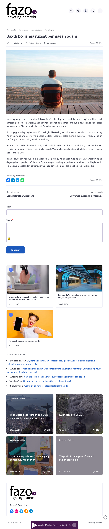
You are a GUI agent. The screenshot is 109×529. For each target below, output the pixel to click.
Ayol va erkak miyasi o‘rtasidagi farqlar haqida (46, 385)
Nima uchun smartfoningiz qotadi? (25, 341)
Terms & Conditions (19, 505)
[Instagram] (16, 511)
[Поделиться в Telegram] (13, 180)
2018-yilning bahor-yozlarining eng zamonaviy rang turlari (30, 458)
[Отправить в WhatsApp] (22, 180)
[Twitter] (21, 511)
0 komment (49, 43)
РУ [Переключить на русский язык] (71, 11)
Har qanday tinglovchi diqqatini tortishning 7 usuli (47, 381)
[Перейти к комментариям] (104, 517)
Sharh (9, 220)
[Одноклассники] (26, 511)
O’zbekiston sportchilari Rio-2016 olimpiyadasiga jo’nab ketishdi (29, 416)
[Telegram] (31, 511)
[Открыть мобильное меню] (100, 10)
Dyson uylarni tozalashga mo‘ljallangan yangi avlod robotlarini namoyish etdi (29, 298)
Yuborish (15, 249)
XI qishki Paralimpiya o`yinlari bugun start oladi (76, 458)
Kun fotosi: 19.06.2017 (72, 414)
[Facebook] (12, 511)
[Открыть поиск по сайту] (92, 10)
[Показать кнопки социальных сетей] (78, 10)
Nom (8, 206)
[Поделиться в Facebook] (8, 180)
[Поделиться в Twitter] (17, 180)
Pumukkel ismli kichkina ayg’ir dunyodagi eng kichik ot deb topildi (54, 376)
